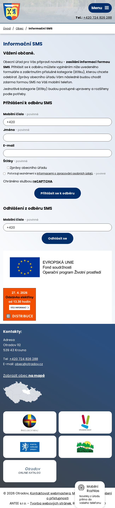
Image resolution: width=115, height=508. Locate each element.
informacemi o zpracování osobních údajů (65, 173)
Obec (19, 28)
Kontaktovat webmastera (50, 493)
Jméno (16, 130)
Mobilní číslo (20, 114)
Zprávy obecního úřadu (28, 167)
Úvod (7, 28)
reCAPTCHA (42, 181)
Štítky (15, 161)
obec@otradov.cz (29, 364)
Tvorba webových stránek (50, 503)
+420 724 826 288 (97, 17)
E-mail (8, 145)
